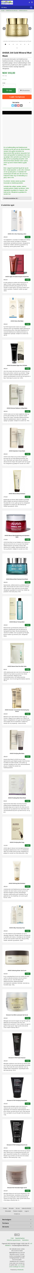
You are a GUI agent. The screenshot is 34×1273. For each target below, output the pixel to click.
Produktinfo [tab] (7, 113)
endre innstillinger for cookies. (17, 1266)
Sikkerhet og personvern (14, 1240)
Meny (4, 7)
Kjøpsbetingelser (20, 1238)
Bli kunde (11, 1208)
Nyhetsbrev (25, 1240)
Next (31, 28)
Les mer (20, 1265)
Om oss (18, 1208)
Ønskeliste (25, 90)
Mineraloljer (8, 1211)
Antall (3, 83)
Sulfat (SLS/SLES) (26, 1208)
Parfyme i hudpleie (17, 1211)
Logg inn (27, 1211)
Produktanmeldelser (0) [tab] (10, 198)
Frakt (12, 1238)
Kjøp (9, 90)
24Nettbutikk (20, 1269)
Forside (2, 10)
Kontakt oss (17, 1214)
